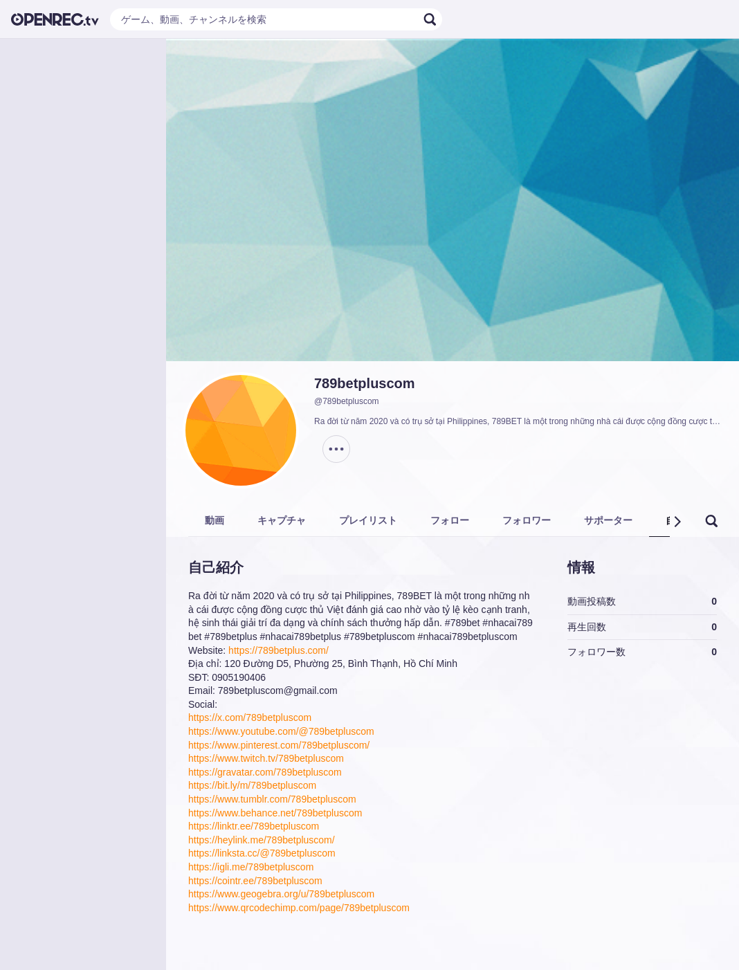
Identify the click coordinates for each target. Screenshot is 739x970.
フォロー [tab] (449, 520)
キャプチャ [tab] (281, 520)
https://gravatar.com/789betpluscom (265, 772)
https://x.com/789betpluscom (249, 717)
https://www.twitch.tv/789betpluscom (266, 758)
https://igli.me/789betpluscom (250, 866)
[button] (677, 522)
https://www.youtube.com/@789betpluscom (281, 731)
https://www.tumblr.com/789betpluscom (272, 799)
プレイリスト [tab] (368, 520)
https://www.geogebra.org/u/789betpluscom (281, 893)
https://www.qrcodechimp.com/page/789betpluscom (299, 907)
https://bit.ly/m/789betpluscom (252, 785)
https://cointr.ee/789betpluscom (255, 880)
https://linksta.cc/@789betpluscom (262, 853)
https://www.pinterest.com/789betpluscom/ (279, 745)
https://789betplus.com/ (278, 650)
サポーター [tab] (608, 520)
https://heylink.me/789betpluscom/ (261, 839)
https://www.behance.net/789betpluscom (275, 812)
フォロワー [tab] (526, 520)
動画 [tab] (214, 520)
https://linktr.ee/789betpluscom (253, 826)
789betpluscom (364, 383)
